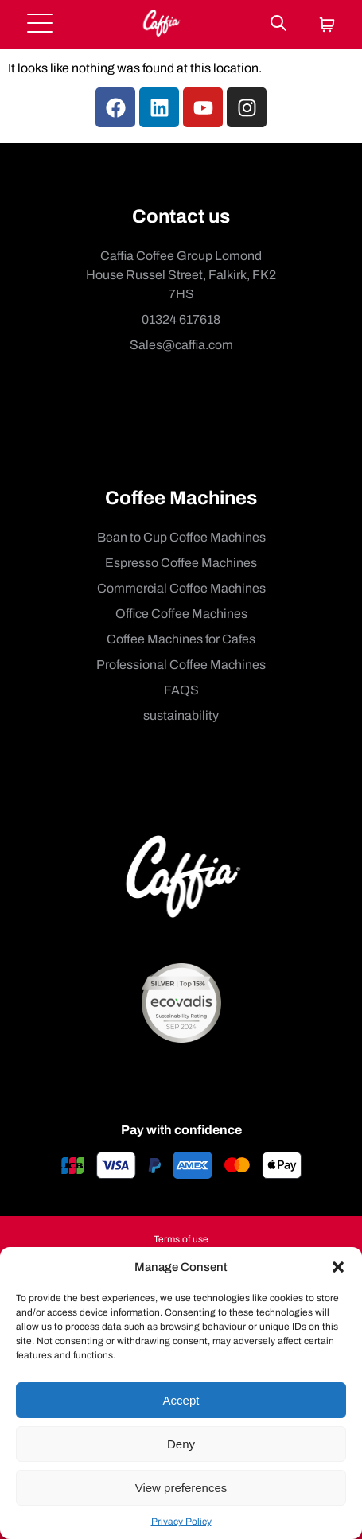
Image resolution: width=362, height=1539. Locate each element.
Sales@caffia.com (181, 345)
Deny (181, 1444)
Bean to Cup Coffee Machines (181, 537)
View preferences (181, 1487)
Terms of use (181, 1239)
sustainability (181, 715)
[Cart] (327, 26)
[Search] (278, 24)
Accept (181, 1400)
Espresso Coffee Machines (181, 562)
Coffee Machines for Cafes (181, 639)
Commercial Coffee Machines (181, 588)
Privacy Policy (181, 1521)
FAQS (181, 690)
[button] (338, 1267)
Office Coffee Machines (181, 613)
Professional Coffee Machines (181, 664)
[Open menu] (40, 24)
